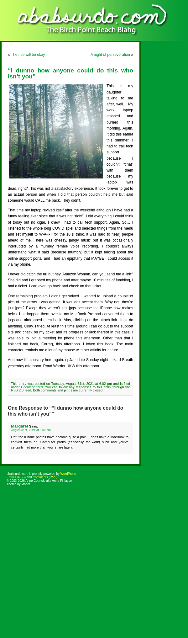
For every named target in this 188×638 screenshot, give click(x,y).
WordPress (68, 474)
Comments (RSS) (45, 477)
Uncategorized (32, 387)
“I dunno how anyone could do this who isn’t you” (70, 73)
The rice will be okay (28, 54)
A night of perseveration (110, 54)
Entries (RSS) (16, 477)
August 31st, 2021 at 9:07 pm (31, 430)
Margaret (19, 426)
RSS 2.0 (17, 390)
